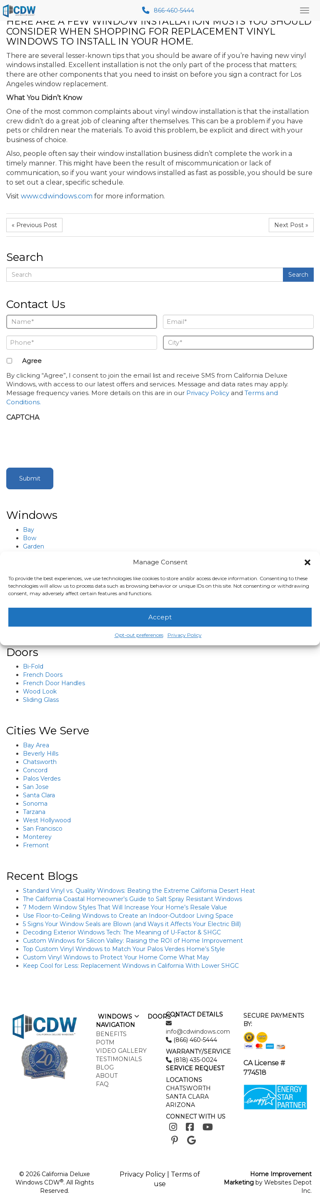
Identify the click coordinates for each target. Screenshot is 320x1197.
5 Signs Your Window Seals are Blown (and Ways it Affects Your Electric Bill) (132, 924)
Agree (32, 361)
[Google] (191, 1140)
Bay (28, 529)
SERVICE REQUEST (195, 1068)
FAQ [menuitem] (102, 1084)
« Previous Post (34, 225)
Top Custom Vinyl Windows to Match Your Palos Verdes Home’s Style (124, 949)
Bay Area (36, 745)
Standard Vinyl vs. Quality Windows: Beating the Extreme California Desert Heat (139, 890)
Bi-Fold (33, 666)
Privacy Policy (185, 635)
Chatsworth (40, 762)
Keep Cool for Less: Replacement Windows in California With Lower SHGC (131, 965)
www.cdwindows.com (55, 196)
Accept (160, 617)
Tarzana (34, 812)
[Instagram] (173, 1127)
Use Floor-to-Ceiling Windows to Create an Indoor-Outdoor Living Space (128, 915)
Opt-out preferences (139, 635)
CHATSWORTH (188, 1088)
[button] (307, 562)
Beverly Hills (40, 753)
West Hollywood (47, 820)
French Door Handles (54, 683)
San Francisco (42, 828)
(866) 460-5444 (194, 1040)
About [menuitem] (107, 1075)
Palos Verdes (41, 778)
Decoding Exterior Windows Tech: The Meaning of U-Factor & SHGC (122, 932)
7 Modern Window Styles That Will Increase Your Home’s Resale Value (125, 907)
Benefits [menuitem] (111, 1034)
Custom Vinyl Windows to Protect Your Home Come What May (116, 957)
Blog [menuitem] (105, 1067)
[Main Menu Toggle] (304, 10)
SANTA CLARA (187, 1096)
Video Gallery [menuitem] (121, 1050)
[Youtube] (207, 1127)
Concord (35, 770)
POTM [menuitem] (105, 1042)
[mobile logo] (20, 10)
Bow (29, 538)
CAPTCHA (22, 417)
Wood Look (40, 691)
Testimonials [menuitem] (119, 1059)
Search (298, 274)
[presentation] (69, 442)
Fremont (36, 845)
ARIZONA (180, 1105)
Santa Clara (39, 795)
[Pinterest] (175, 1140)
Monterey (37, 837)
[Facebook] (189, 1127)
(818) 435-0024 (194, 1060)
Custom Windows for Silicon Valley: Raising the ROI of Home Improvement (133, 940)
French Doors (42, 675)
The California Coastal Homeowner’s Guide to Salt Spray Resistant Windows (132, 899)
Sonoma (35, 803)
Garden (33, 546)
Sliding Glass (41, 700)
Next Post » (291, 225)
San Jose (36, 787)
